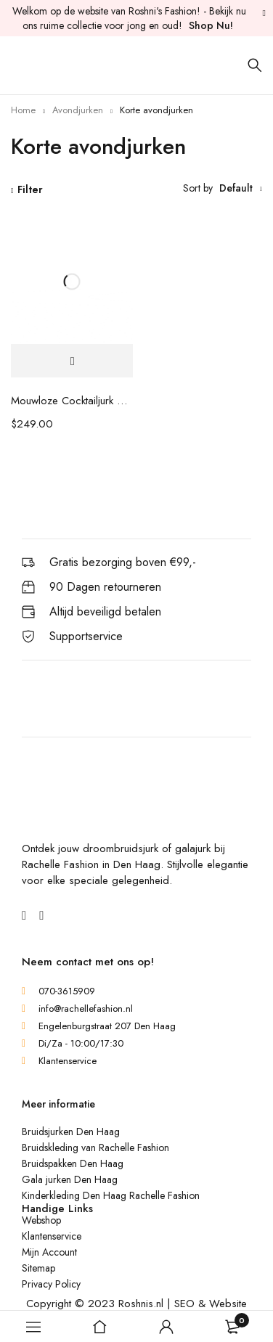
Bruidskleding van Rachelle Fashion (95, 1147)
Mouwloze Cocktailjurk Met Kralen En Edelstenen (72, 401)
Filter (30, 189)
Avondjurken (77, 110)
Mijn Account (49, 1252)
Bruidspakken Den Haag (72, 1163)
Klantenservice (51, 1236)
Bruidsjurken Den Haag (71, 1131)
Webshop (41, 1220)
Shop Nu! (211, 25)
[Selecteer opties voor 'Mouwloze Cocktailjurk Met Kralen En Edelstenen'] (72, 361)
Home (23, 110)
